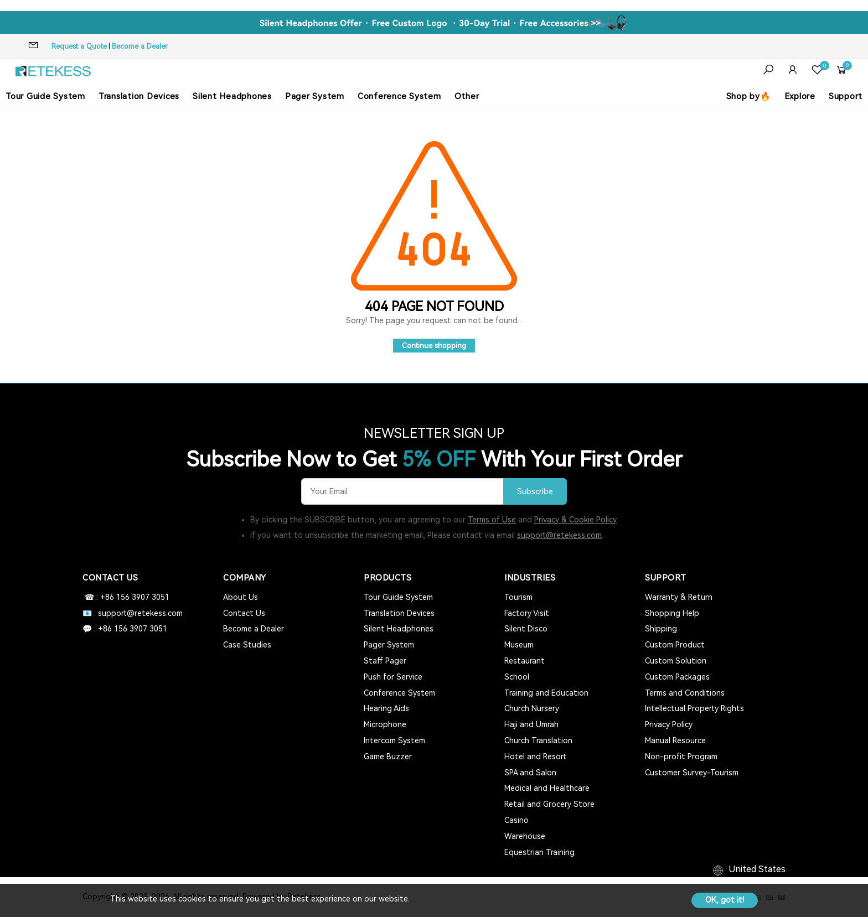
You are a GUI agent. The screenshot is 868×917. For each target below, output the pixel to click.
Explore (799, 96)
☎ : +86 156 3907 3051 (125, 597)
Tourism (518, 597)
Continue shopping (434, 345)
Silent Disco (525, 628)
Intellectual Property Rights (694, 708)
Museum (519, 644)
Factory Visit (526, 613)
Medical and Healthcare (547, 788)
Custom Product (675, 644)
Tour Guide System (45, 96)
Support (845, 96)
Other (466, 96)
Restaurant (524, 660)
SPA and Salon (530, 772)
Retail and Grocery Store (549, 804)
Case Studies (247, 644)
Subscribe (535, 491)
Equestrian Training (539, 852)
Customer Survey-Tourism (691, 772)
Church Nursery (531, 708)
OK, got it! (724, 899)
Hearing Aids (386, 708)
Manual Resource (675, 740)
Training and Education (546, 692)
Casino (516, 820)
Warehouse (524, 836)
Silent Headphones (232, 96)
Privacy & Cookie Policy (575, 519)
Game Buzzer (388, 756)
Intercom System (394, 740)
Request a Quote (79, 46)
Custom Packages (677, 676)
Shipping (661, 628)
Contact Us (244, 613)
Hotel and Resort (535, 756)
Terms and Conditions (685, 692)
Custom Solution (675, 660)
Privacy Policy (669, 724)
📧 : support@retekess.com (132, 613)
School (516, 676)
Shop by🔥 (748, 96)
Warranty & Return (678, 597)
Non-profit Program (681, 756)
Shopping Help (672, 613)
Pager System (314, 96)
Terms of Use (492, 519)
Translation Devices (139, 96)
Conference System (399, 96)
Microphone (385, 724)
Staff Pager (385, 660)
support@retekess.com (559, 535)
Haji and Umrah (531, 724)
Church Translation (538, 740)
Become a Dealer (140, 46)
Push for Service (393, 676)
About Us (240, 597)
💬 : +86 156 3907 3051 (124, 628)
